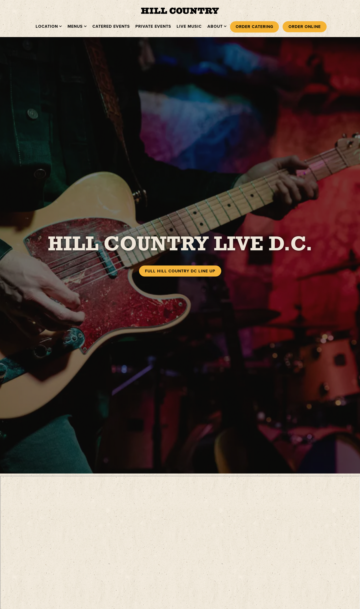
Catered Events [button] (111, 26)
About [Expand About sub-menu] (217, 26)
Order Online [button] (305, 26)
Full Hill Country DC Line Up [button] (180, 264)
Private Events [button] (153, 26)
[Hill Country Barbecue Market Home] (180, 10)
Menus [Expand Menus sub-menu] (77, 26)
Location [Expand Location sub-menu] (48, 26)
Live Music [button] (189, 26)
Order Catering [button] (254, 26)
